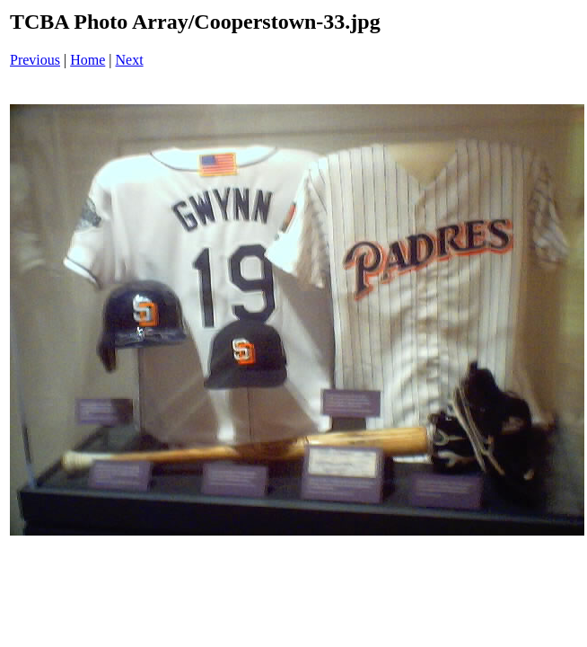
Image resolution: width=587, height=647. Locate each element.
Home (87, 59)
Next (130, 59)
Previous (35, 59)
